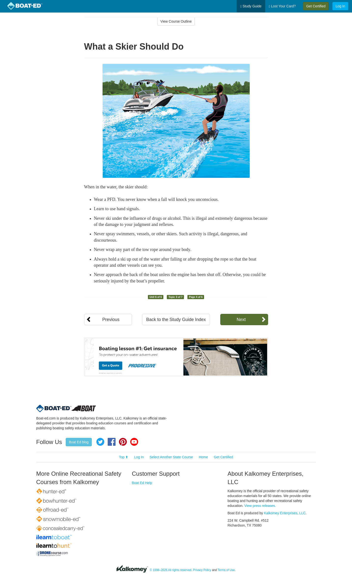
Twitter (100, 442)
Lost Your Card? (282, 6)
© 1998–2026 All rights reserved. (171, 570)
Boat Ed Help (142, 483)
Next (241, 319)
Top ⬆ (123, 457)
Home (203, 457)
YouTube (134, 442)
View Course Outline (176, 21)
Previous (110, 319)
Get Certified (316, 6)
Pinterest (123, 442)
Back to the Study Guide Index (176, 319)
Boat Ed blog (79, 442)
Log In (340, 6)
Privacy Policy (202, 570)
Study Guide (250, 6)
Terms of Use (226, 570)
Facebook (112, 442)
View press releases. (260, 506)
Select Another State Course (171, 457)
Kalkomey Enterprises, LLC (285, 513)
